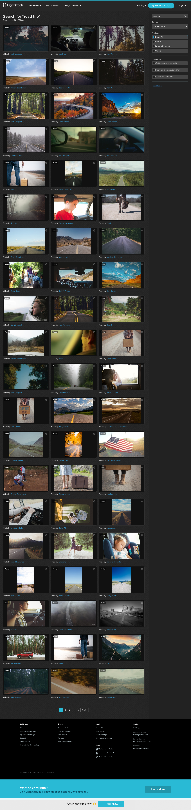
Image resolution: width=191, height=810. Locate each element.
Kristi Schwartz (65, 392)
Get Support (137, 728)
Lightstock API (25, 741)
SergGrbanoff (16, 325)
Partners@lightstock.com (142, 741)
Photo (158, 41)
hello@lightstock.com (141, 748)
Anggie (14, 223)
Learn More (158, 789)
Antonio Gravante (114, 561)
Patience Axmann (66, 223)
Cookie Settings (101, 734)
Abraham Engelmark (115, 257)
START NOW (111, 804)
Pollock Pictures (65, 189)
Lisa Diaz (62, 54)
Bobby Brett (111, 629)
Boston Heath (64, 87)
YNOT (61, 358)
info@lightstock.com (140, 734)
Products (155, 33)
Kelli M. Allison (64, 291)
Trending (61, 738)
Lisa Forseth (112, 358)
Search (185, 16)
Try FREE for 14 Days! (161, 5)
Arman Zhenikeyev (18, 87)
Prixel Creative (17, 257)
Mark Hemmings (17, 561)
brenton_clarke (65, 257)
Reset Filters (157, 85)
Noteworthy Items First (167, 63)
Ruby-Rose (15, 291)
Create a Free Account (28, 731)
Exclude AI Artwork (164, 76)
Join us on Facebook (106, 753)
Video (158, 50)
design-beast (64, 426)
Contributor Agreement (104, 738)
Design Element (162, 46)
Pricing (141, 5)
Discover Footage (64, 731)
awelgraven (111, 528)
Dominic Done (17, 155)
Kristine (14, 629)
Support (23, 738)
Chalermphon (64, 494)
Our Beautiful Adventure (117, 426)
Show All (159, 36)
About (22, 728)
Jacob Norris (16, 663)
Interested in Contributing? (29, 745)
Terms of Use (100, 728)
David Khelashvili (65, 629)
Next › (84, 710)
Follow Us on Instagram (107, 757)
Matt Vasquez (16, 54)
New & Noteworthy (64, 741)
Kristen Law (63, 460)
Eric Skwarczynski (114, 460)
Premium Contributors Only (167, 69)
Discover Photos (64, 728)
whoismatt (111, 189)
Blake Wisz (63, 528)
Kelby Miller (111, 595)
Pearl (13, 189)
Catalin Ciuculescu (18, 494)
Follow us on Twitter (106, 749)
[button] (34, 5)
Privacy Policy (100, 731)
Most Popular (62, 734)
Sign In (182, 5)
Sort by (155, 22)
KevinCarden (64, 121)
